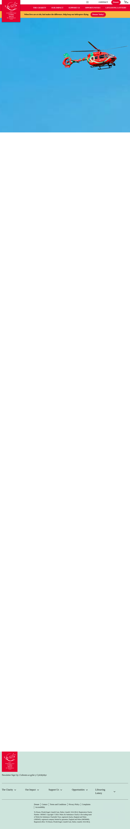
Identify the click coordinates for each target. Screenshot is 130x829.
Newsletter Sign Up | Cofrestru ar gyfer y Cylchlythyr (24, 775)
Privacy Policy (74, 804)
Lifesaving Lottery (116, 8)
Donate (116, 2)
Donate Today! (98, 14)
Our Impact (57, 8)
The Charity (39, 8)
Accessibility (40, 807)
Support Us (74, 8)
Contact (45, 804)
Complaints (86, 804)
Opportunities (92, 8)
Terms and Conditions (58, 804)
